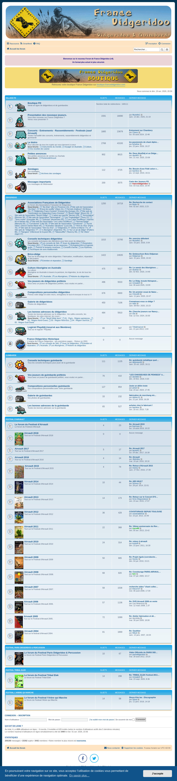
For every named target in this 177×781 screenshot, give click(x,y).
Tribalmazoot (137, 327)
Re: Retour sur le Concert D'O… (143, 497)
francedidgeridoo (140, 184)
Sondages (33, 169)
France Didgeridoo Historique (43, 339)
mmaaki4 (136, 283)
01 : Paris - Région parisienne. (76, 318)
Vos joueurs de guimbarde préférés (47, 375)
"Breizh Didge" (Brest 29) (77, 213)
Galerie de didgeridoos (40, 301)
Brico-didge (34, 254)
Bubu (134, 204)
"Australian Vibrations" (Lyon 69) (57, 226)
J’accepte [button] (157, 773)
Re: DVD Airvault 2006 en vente (143, 601)
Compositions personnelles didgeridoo (49, 292)
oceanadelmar (138, 514)
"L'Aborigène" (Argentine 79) (52, 230)
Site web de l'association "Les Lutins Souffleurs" (51, 221)
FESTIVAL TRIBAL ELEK (16, 670)
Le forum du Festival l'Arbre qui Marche (45, 697)
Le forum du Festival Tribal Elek (41, 675)
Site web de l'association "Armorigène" (43, 217)
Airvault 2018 (31, 433)
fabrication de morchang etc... (142, 395)
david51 (135, 155)
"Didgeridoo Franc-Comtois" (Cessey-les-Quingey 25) (55, 211)
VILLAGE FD (11, 98)
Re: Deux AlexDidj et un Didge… (143, 153)
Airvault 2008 (31, 572)
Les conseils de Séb (49, 243)
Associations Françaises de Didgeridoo (49, 202)
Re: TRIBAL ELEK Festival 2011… (144, 675)
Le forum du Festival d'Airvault (31, 424)
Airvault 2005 (31, 616)
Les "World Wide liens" (51, 318)
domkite (135, 377)
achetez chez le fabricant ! (141, 405)
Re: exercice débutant (139, 238)
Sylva (134, 699)
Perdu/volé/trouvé (47, 158)
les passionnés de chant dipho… (144, 142)
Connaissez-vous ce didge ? (142, 301)
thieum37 (136, 589)
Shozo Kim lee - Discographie (142, 697)
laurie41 (135, 450)
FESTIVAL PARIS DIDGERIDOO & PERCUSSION (25, 648)
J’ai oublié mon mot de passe (101, 720)
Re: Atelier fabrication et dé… (142, 616)
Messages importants (39, 181)
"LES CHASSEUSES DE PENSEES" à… (146, 375)
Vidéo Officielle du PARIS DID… (143, 652)
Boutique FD (34, 103)
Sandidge (67, 261)
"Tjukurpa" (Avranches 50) (51, 219)
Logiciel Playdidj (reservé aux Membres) (49, 327)
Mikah (134, 633)
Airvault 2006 (31, 601)
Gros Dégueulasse (140, 499)
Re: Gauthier (135, 631)
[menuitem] (26, 44)
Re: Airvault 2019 (137, 424)
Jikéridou (136, 459)
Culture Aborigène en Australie (44, 268)
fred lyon (136, 426)
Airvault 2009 (31, 557)
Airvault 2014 (31, 481)
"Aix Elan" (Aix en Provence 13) (54, 207)
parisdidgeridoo (138, 654)
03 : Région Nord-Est (59, 320)
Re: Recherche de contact (140, 202)
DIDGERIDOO (11, 197)
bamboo (135, 171)
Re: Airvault (134, 457)
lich (134, 574)
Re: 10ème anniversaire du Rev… (144, 526)
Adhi (134, 304)
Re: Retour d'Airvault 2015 (141, 466)
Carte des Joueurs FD (139, 181)
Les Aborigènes (60, 276)
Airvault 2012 (31, 512)
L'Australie (45, 276)
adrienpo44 (137, 362)
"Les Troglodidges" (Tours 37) (75, 217)
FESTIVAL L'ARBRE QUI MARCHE (20, 693)
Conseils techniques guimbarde (45, 360)
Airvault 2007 (31, 587)
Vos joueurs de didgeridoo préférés (47, 281)
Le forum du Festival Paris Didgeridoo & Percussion (52, 652)
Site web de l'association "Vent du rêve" (36, 228)
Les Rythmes (85, 247)
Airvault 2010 (31, 541)
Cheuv (135, 132)
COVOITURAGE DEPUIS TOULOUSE (145, 512)
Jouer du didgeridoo (69, 243)
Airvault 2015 (32, 466)
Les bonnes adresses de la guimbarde (48, 405)
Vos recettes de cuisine (38, 149)
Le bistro (32, 142)
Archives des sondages (50, 173)
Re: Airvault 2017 (137, 448)
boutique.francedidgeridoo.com (111, 84)
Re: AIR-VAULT (136, 481)
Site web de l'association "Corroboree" (66, 224)
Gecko (135, 559)
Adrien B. (136, 397)
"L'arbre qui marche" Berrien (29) (64, 215)
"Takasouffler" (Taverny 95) (64, 232)
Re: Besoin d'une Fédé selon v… (144, 169)
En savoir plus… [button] (79, 775)
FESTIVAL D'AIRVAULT (15, 419)
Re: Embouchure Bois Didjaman (143, 254)
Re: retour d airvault (138, 541)
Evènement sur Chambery (141, 130)
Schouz (135, 483)
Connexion (10, 715)
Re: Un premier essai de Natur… (143, 292)
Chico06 (135, 294)
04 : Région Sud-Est (79, 320)
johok (134, 388)
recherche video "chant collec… (143, 587)
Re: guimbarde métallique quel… (144, 360)
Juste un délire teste (138, 386)
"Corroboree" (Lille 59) (37, 224)
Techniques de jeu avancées (54, 245)
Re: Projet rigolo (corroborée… (143, 557)
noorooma (81, 741)
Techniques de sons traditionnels (42, 249)
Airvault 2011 (31, 526)
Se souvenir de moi (124, 720)
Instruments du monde (50, 147)
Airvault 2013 (31, 497)
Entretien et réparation (50, 261)
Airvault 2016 (22, 457)
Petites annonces (37, 153)
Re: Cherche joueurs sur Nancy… (144, 311)
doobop (135, 270)
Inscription (24, 715)
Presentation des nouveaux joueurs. (47, 115)
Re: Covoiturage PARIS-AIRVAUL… (145, 572)
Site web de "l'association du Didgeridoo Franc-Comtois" (60, 212)
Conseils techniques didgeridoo (45, 238)
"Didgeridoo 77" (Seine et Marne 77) (71, 228)
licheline (135, 144)
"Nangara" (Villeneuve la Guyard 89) (34, 232)
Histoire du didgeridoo (78, 276)
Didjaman (136, 256)
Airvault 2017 (22, 448)
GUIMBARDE (11, 355)
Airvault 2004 (31, 631)
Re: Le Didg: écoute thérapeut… (143, 281)
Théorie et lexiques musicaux (46, 247)
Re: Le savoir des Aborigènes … (143, 268)
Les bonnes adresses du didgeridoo (47, 311)
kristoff (135, 543)
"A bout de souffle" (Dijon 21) (50, 209)
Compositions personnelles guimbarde (49, 386)
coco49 (135, 528)
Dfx (133, 314)
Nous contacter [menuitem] (112, 748)
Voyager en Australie (72, 147)
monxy (135, 468)
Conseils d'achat (69, 247)
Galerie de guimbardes (40, 395)
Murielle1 (136, 115)
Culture (87, 147)
